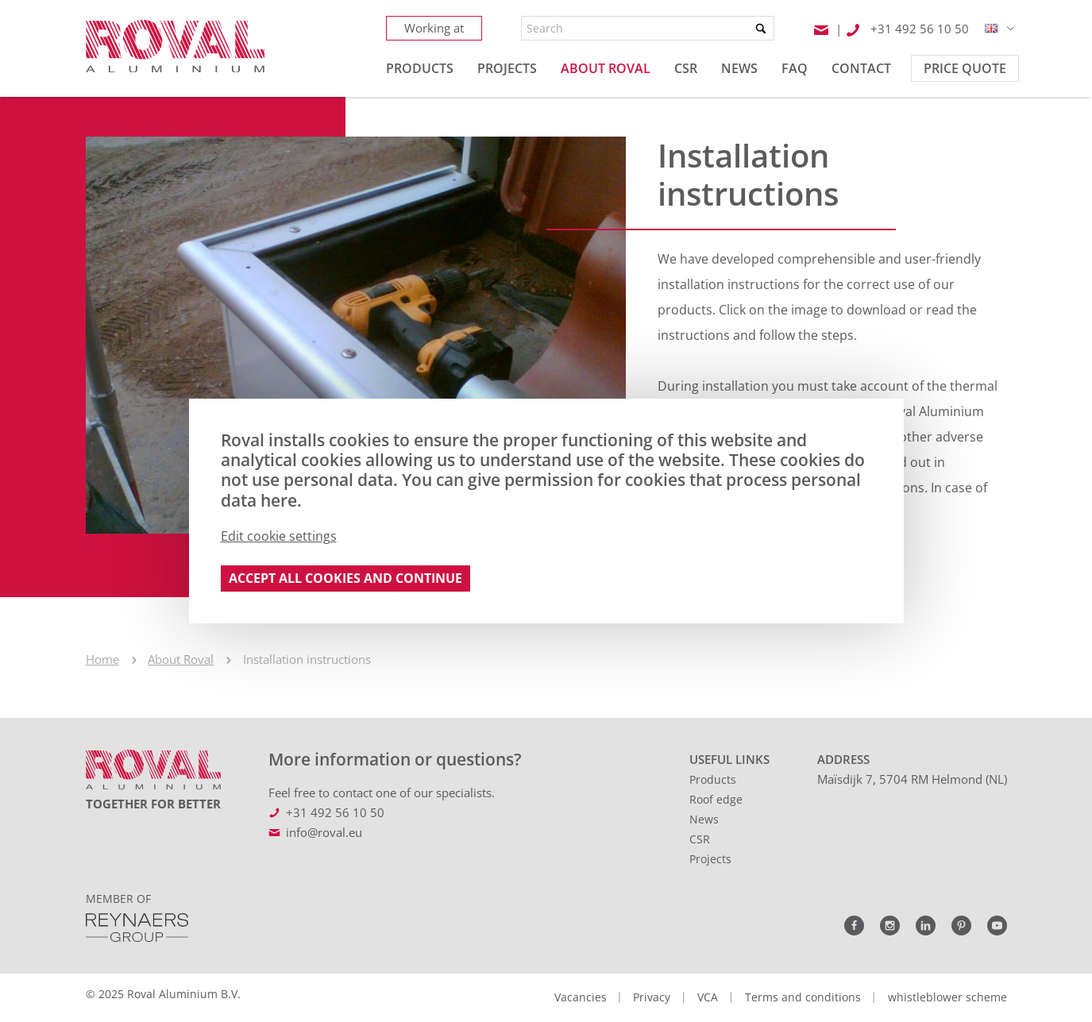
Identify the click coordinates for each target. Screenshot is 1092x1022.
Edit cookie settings (279, 536)
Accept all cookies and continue (345, 578)
